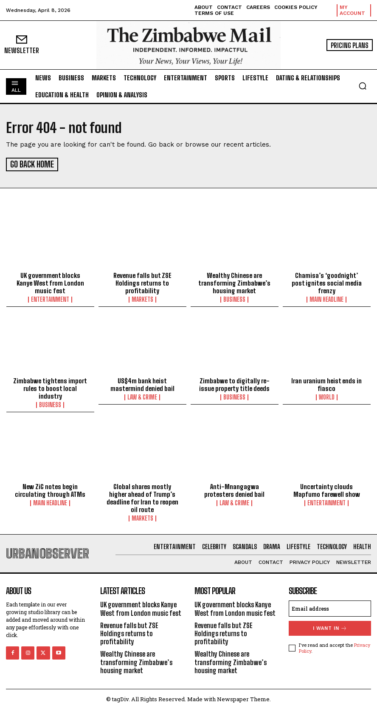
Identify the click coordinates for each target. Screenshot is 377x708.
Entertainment (50, 298)
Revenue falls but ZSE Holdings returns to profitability (142, 281)
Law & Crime (142, 396)
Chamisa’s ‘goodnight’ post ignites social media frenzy (327, 281)
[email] (330, 607)
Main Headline (326, 298)
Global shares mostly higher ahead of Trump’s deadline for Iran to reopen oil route (142, 496)
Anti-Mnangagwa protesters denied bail (234, 489)
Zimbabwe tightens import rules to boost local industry (50, 387)
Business (234, 298)
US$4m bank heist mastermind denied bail (142, 383)
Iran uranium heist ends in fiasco (326, 383)
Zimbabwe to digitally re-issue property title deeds (234, 383)
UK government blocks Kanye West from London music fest (50, 281)
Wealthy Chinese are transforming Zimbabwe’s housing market (234, 281)
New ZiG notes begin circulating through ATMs (50, 489)
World (327, 396)
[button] (362, 85)
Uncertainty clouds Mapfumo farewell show (326, 489)
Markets (142, 298)
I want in (330, 627)
